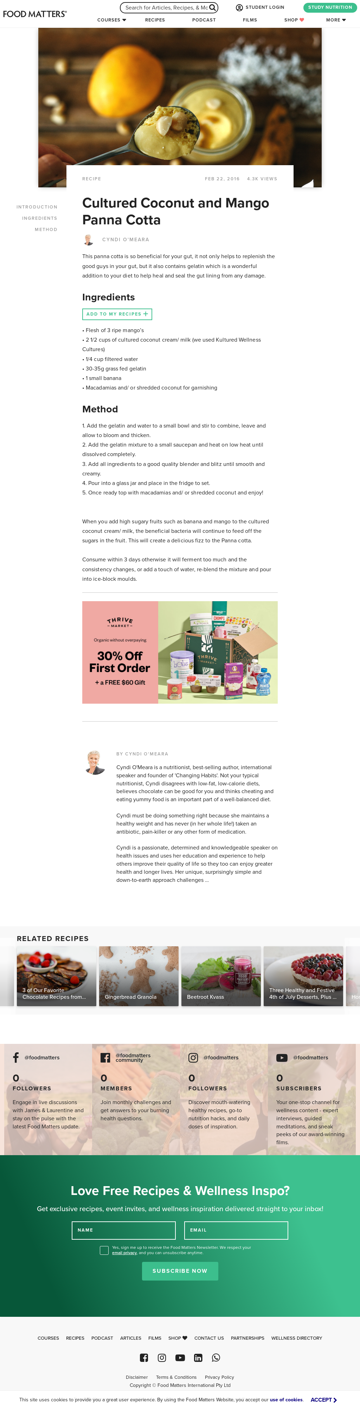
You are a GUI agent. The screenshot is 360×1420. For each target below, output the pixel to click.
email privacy (124, 1252)
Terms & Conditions (176, 1377)
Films (250, 20)
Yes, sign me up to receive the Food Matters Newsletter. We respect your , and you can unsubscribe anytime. (181, 1250)
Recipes (155, 20)
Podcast (204, 20)
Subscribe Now (180, 1271)
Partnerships (247, 1338)
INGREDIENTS (40, 218)
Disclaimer (137, 1377)
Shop (294, 20)
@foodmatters (42, 1057)
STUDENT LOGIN (259, 7)
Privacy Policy (219, 1377)
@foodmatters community (133, 1058)
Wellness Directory (296, 1338)
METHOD (46, 229)
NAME (85, 1230)
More (333, 20)
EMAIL (198, 1230)
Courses (109, 20)
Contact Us (209, 1338)
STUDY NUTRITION (330, 7)
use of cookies (286, 1400)
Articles (130, 1338)
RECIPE (91, 179)
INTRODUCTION (37, 207)
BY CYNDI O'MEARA (142, 754)
